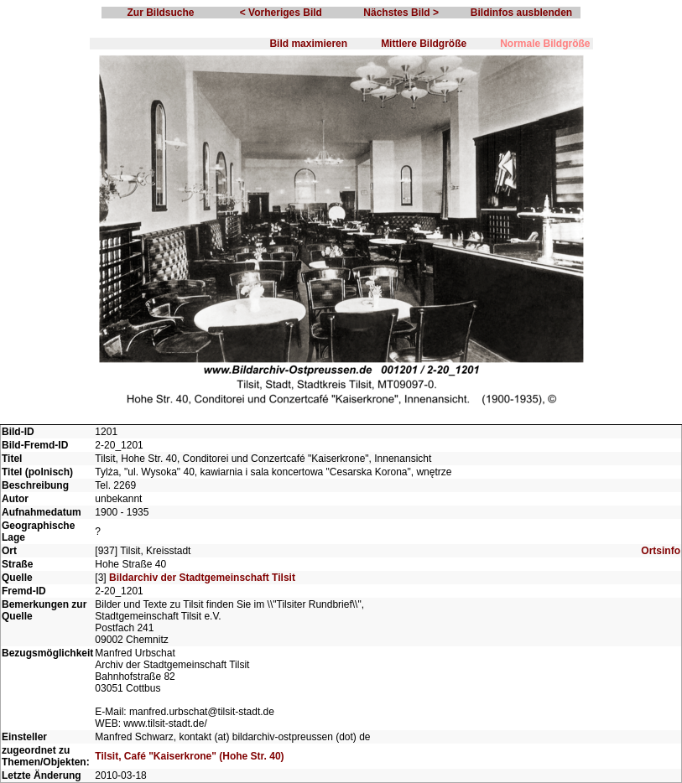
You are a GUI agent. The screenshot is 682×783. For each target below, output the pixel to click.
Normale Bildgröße (545, 43)
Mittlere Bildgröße (423, 43)
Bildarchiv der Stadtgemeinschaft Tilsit (202, 577)
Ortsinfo (660, 551)
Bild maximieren (308, 43)
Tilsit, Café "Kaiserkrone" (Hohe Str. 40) (189, 756)
